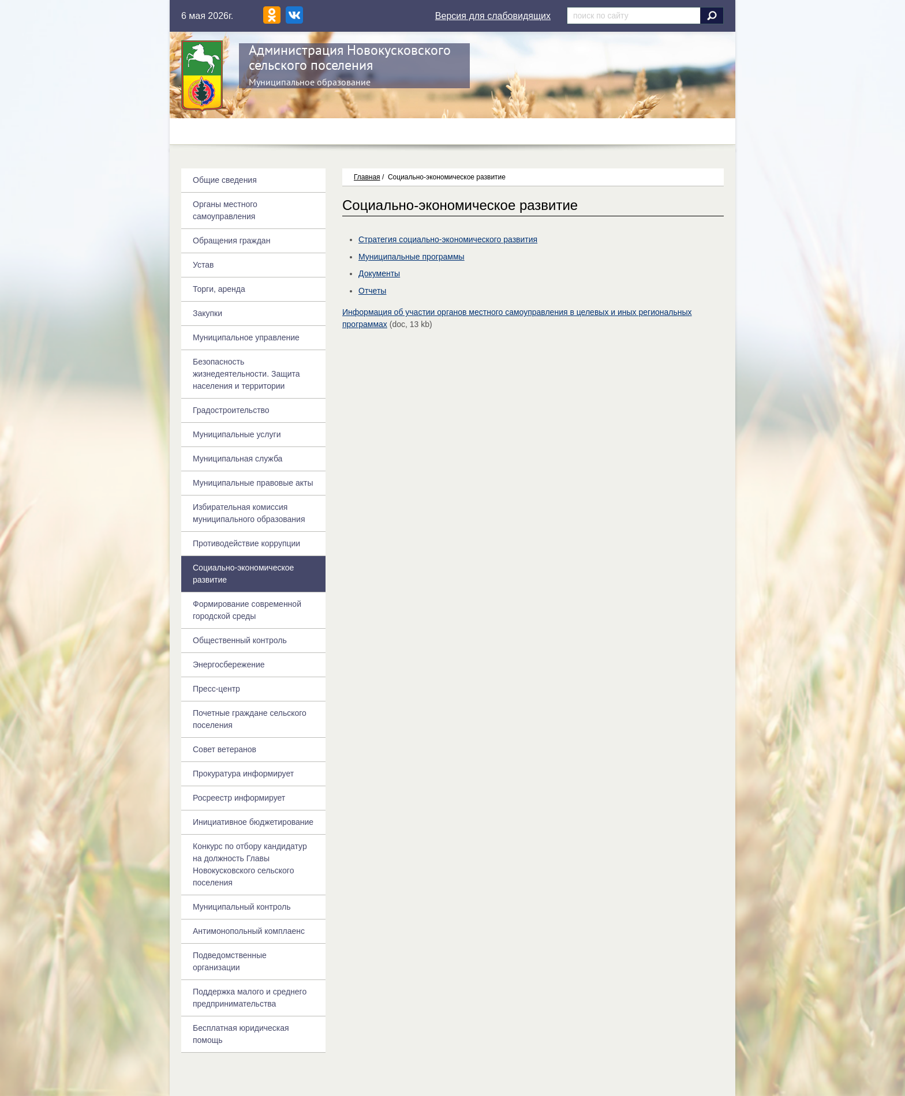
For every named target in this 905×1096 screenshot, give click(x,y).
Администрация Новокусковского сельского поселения (350, 57)
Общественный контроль (240, 640)
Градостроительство (231, 410)
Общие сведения (225, 180)
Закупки (207, 313)
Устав (203, 264)
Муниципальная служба (237, 458)
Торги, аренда (219, 289)
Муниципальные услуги (237, 434)
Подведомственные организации (230, 961)
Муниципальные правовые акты (253, 482)
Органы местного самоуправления (225, 210)
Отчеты (372, 290)
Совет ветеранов (224, 749)
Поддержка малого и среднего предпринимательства (249, 997)
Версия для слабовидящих (493, 16)
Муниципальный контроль (241, 906)
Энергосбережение (229, 664)
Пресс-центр (216, 688)
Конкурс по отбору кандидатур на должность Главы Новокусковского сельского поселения (250, 864)
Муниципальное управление (246, 337)
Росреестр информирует (239, 797)
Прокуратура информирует (243, 773)
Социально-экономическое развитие (243, 573)
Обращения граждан (231, 240)
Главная (367, 177)
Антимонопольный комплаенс (249, 931)
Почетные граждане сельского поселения (249, 719)
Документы (379, 273)
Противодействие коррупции (246, 543)
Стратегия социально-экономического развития (447, 239)
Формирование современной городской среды (247, 610)
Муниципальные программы (411, 256)
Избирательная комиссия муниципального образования (249, 513)
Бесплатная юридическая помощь (241, 1034)
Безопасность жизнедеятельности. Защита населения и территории (246, 374)
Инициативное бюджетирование (253, 822)
